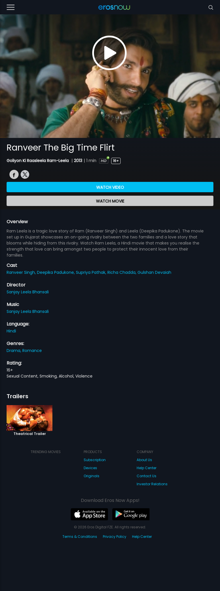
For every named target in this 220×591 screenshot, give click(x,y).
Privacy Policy (114, 536)
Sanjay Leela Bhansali (28, 292)
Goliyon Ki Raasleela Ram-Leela (38, 160)
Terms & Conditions (79, 536)
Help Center (146, 467)
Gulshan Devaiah (154, 272)
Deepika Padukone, (56, 272)
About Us (144, 459)
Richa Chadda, (122, 272)
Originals (91, 475)
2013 (78, 160)
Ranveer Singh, (22, 272)
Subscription (95, 459)
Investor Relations (152, 484)
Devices (90, 467)
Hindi (11, 331)
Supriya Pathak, (91, 272)
